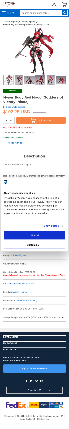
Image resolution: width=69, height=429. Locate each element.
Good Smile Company (16, 107)
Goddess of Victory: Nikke (22, 283)
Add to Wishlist (13, 143)
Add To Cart (41, 120)
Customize (35, 244)
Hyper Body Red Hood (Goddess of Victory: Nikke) (26, 25)
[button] (60, 33)
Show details (51, 225)
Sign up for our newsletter (34, 368)
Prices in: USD (35, 390)
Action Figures (11, 22)
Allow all (34, 235)
